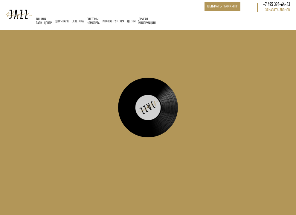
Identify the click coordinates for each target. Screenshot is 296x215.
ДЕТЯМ (131, 21)
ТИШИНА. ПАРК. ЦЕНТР (44, 21)
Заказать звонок (277, 10)
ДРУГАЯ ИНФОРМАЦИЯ (147, 21)
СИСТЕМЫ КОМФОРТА (93, 21)
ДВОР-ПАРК (62, 21)
